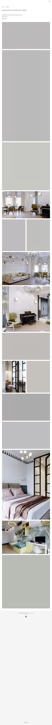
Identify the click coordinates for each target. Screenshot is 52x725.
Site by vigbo (26, 722)
